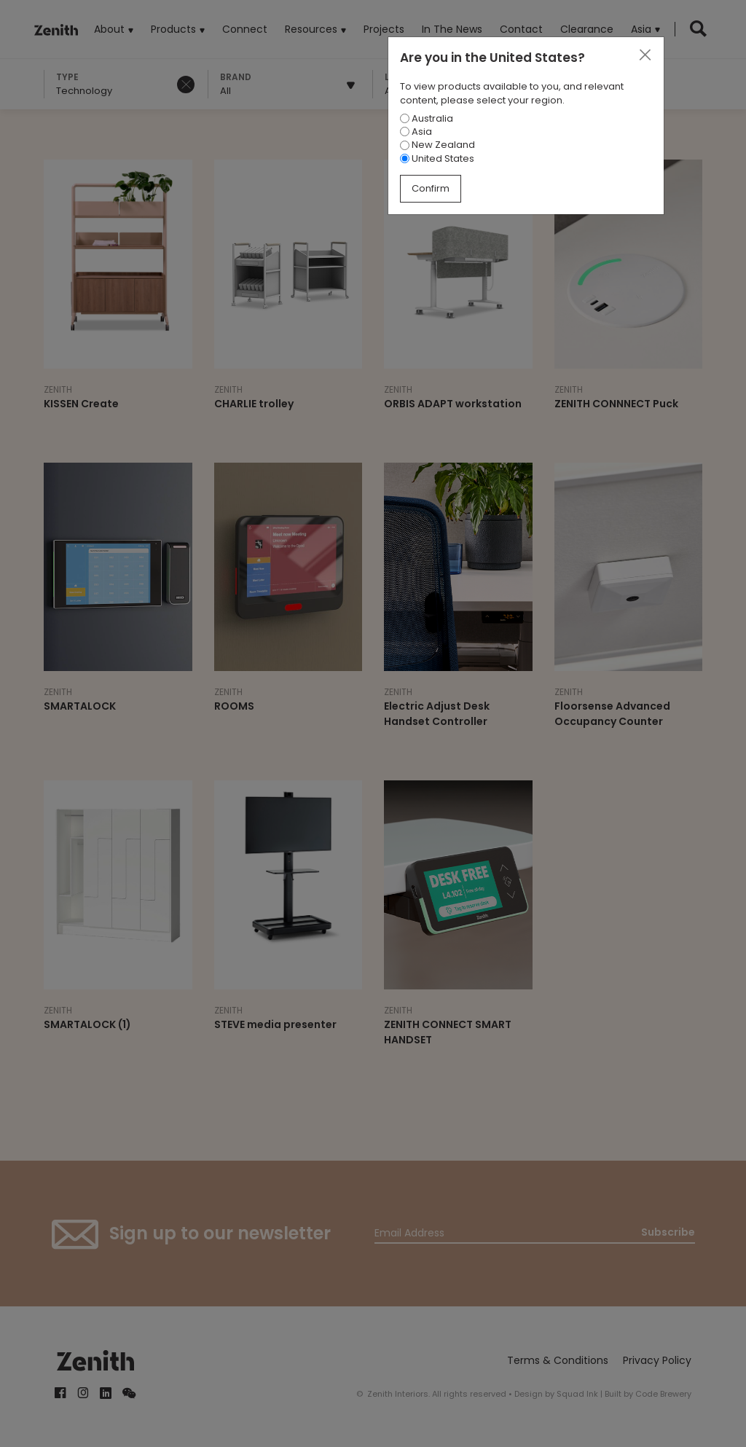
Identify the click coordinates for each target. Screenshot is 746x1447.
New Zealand (437, 144)
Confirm (430, 188)
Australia (426, 118)
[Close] (645, 55)
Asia (416, 131)
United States (437, 158)
